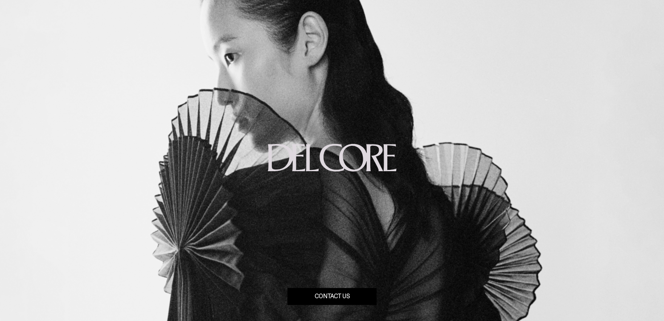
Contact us (332, 296)
